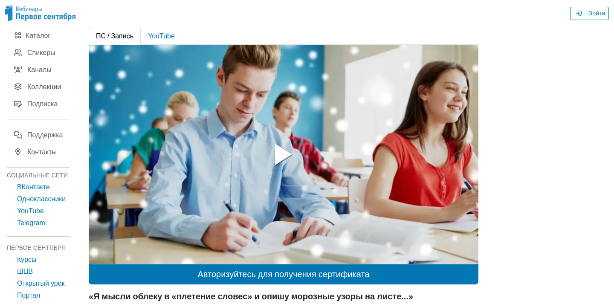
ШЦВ (25, 271)
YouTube (30, 210)
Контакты (35, 152)
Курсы (27, 259)
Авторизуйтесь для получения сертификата (283, 274)
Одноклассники (41, 198)
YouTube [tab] (161, 36)
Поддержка (38, 134)
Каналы (33, 69)
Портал (28, 295)
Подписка (36, 103)
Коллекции (37, 86)
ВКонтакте (33, 186)
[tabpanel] (283, 154)
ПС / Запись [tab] (114, 36)
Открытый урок (41, 283)
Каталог (32, 35)
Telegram (31, 222)
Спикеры (34, 52)
